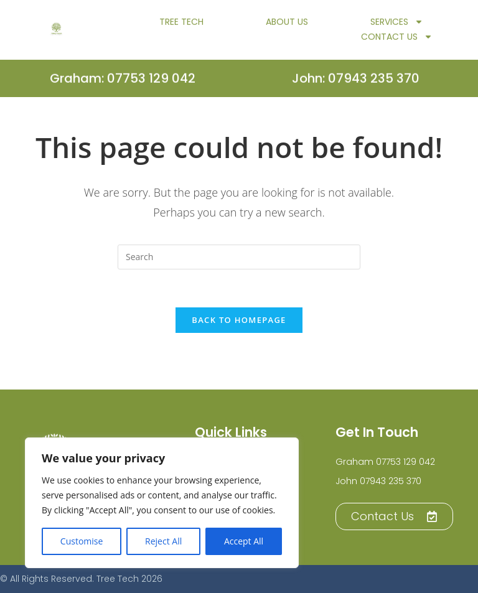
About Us (287, 25)
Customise (81, 541)
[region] (162, 502)
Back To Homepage (239, 319)
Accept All (243, 541)
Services (396, 24)
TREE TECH (181, 25)
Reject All (163, 541)
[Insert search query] (239, 257)
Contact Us (397, 39)
